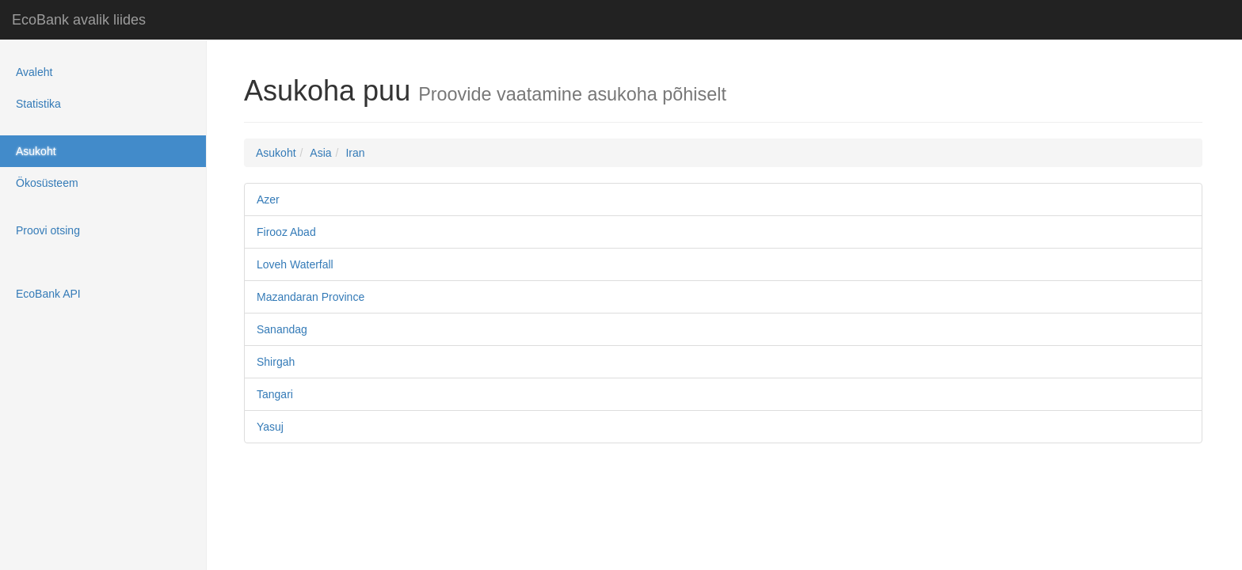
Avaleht (34, 72)
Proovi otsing (48, 230)
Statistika (38, 103)
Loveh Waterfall (295, 264)
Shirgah (276, 361)
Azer (268, 199)
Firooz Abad (286, 232)
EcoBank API (48, 293)
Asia (320, 152)
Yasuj (270, 426)
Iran (354, 152)
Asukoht (36, 151)
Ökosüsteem (47, 183)
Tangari (275, 394)
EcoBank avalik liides (79, 20)
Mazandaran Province (310, 297)
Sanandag (282, 329)
